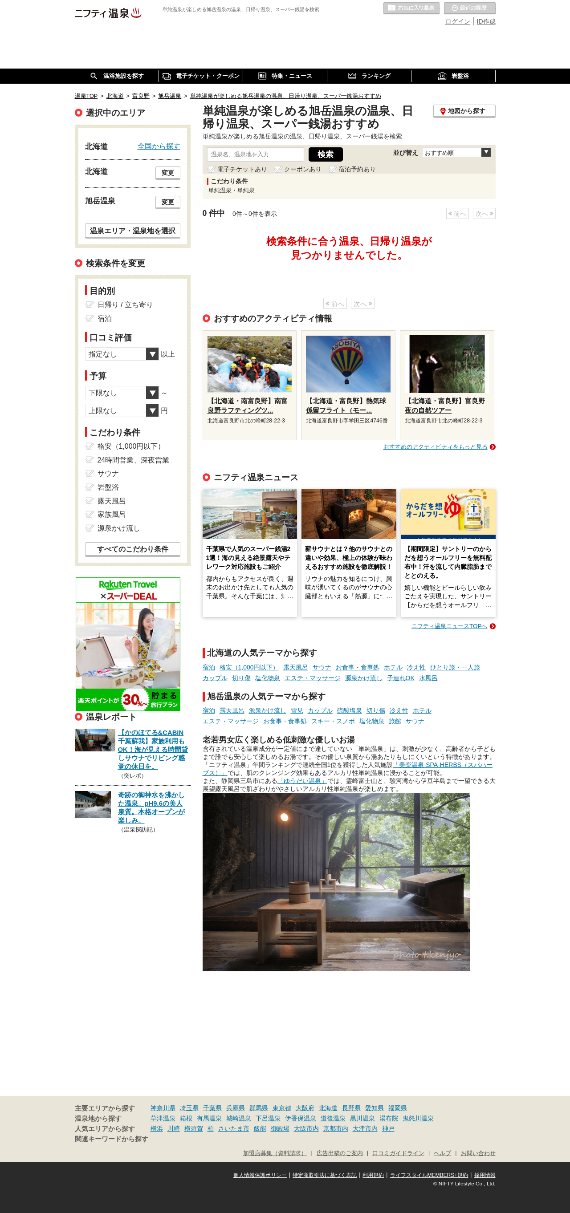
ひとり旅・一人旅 (455, 667)
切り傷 (241, 678)
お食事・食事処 (357, 667)
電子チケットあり (242, 169)
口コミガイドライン (398, 1153)
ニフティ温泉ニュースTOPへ (449, 626)
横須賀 (193, 1128)
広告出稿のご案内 (340, 1153)
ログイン (457, 21)
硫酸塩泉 (349, 710)
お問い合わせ (478, 1153)
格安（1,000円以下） (249, 667)
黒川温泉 (362, 1118)
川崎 (173, 1128)
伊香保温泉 (300, 1118)
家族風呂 (112, 514)
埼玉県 (189, 1108)
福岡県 (397, 1108)
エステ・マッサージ (313, 678)
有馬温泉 (209, 1118)
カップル (215, 678)
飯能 (260, 1128)
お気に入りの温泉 (411, 8)
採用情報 (485, 1175)
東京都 (282, 1108)
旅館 (395, 721)
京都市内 (335, 1128)
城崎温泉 (238, 1118)
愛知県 (374, 1108)
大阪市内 (306, 1128)
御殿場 (280, 1128)
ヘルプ (442, 1153)
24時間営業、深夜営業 (134, 460)
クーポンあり (303, 169)
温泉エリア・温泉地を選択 (132, 231)
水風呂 (428, 678)
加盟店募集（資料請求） (275, 1153)
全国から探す (159, 146)
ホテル (393, 667)
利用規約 (373, 1175)
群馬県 (258, 1108)
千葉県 (212, 1108)
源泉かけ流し (364, 678)
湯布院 (388, 1118)
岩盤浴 (108, 487)
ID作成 (486, 21)
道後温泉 (333, 1118)
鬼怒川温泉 (418, 1118)
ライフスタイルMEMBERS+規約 (429, 1175)
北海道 (328, 1108)
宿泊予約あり (357, 169)
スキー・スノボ (333, 721)
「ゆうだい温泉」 (302, 780)
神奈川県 (163, 1108)
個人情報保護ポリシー (260, 1175)
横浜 (157, 1128)
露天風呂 (295, 667)
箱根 (186, 1118)
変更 (168, 172)
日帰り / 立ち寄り (125, 304)
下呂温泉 (268, 1118)
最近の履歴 (470, 8)
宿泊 (209, 667)
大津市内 (365, 1128)
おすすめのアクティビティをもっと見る (435, 446)
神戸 (388, 1128)
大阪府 (305, 1108)
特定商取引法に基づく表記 (325, 1175)
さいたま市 (233, 1128)
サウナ (322, 667)
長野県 (351, 1108)
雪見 (297, 710)
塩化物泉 (267, 678)
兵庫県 (235, 1108)
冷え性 (416, 667)
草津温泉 (163, 1118)
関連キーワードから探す (111, 1139)
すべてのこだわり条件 (132, 549)
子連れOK (401, 678)
